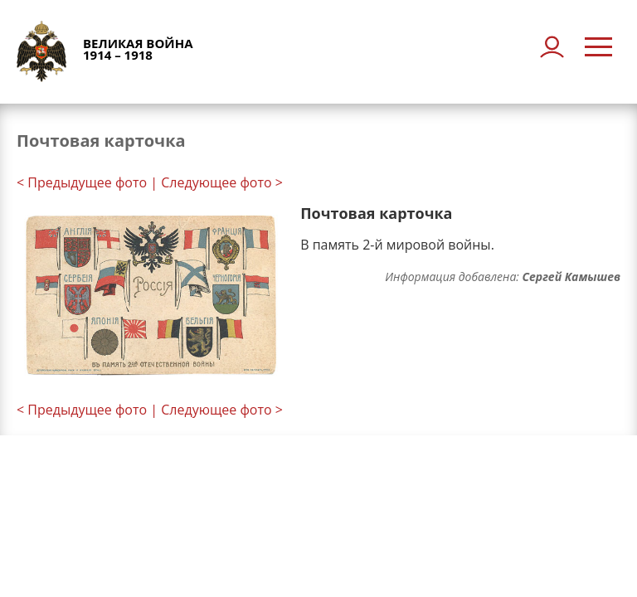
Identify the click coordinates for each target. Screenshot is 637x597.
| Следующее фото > (216, 182)
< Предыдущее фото (82, 182)
